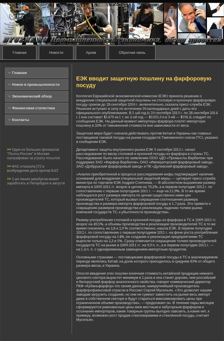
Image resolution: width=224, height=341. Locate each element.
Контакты (20, 120)
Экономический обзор (32, 96)
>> (9, 149)
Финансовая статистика (33, 108)
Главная (19, 52)
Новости (56, 52)
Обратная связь (132, 52)
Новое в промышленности (36, 84)
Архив (91, 52)
